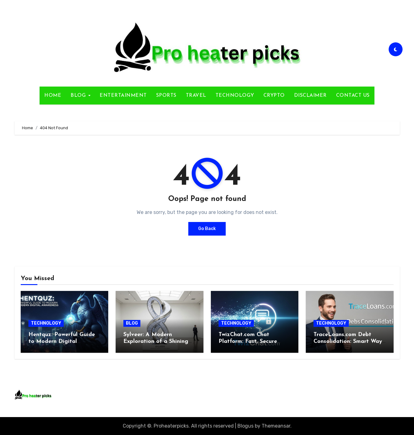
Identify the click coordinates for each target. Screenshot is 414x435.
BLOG (78, 95)
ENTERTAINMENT (123, 95)
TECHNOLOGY (235, 95)
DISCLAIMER (310, 95)
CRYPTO (274, 95)
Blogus (245, 426)
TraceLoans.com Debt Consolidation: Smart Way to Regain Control (348, 341)
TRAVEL (196, 95)
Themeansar (276, 426)
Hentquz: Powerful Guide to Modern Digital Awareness (61, 341)
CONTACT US (353, 95)
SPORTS (166, 95)
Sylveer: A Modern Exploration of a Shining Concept (155, 341)
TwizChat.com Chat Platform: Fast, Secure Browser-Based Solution (249, 341)
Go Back (207, 228)
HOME (52, 95)
